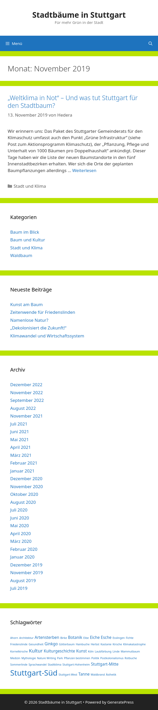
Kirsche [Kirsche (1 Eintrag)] (117, 644)
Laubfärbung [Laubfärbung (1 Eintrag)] (103, 651)
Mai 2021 (19, 439)
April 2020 (20, 533)
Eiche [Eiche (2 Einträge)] (95, 637)
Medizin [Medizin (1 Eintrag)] (15, 658)
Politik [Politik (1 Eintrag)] (95, 658)
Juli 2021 (18, 424)
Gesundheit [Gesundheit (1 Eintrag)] (36, 644)
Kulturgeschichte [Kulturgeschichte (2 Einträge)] (59, 651)
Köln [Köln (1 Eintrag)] (91, 651)
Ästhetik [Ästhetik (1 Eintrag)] (111, 674)
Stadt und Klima (30, 186)
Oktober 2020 (24, 494)
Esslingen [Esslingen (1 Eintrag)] (118, 638)
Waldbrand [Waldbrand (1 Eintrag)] (98, 674)
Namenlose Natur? (29, 320)
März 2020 (20, 541)
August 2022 (23, 408)
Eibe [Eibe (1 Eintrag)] (86, 638)
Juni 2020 (19, 518)
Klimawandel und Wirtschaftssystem (47, 336)
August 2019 (23, 580)
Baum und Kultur (27, 240)
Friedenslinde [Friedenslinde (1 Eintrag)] (19, 644)
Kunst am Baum (26, 304)
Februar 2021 (23, 463)
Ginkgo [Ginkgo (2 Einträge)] (51, 644)
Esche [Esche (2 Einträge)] (106, 637)
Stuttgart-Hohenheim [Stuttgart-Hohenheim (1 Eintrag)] (76, 664)
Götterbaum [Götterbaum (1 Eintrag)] (67, 644)
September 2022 (27, 400)
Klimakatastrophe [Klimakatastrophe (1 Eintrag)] (134, 644)
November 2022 (26, 392)
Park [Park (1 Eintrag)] (60, 658)
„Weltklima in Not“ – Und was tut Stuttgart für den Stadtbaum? (73, 101)
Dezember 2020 (26, 478)
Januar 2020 (22, 557)
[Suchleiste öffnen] (150, 43)
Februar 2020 (23, 549)
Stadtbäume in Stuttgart (79, 15)
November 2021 (26, 416)
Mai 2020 (19, 525)
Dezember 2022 (26, 384)
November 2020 (26, 486)
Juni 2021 (19, 431)
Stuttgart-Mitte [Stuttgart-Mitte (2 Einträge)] (105, 664)
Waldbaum (21, 255)
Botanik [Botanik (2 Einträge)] (75, 637)
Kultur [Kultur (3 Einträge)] (36, 650)
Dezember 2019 (26, 565)
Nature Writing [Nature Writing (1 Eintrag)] (46, 658)
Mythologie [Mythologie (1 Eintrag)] (28, 658)
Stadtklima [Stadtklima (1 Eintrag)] (54, 664)
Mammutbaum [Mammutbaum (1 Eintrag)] (130, 651)
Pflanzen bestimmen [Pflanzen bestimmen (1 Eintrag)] (77, 658)
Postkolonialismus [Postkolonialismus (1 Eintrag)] (111, 658)
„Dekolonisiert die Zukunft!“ (38, 328)
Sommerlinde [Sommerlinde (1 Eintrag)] (18, 664)
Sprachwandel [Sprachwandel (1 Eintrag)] (38, 664)
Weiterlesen (84, 170)
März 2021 (20, 455)
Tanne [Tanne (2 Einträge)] (84, 674)
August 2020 (23, 502)
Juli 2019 (18, 588)
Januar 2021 (22, 471)
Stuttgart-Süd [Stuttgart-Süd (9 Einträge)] (34, 673)
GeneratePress (120, 702)
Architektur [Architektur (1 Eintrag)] (26, 638)
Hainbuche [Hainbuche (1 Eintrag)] (82, 644)
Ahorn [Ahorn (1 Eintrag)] (14, 638)
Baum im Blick (24, 232)
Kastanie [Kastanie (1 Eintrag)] (105, 644)
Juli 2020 (18, 510)
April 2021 (20, 447)
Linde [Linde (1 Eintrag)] (115, 651)
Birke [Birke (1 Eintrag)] (63, 638)
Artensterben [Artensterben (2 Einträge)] (47, 637)
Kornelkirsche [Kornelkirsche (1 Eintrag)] (19, 651)
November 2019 (26, 572)
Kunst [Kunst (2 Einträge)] (81, 651)
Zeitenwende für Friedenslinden (42, 312)
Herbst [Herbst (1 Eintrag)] (95, 644)
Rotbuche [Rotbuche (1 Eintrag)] (131, 658)
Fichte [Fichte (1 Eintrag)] (129, 638)
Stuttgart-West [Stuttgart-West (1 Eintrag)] (68, 674)
